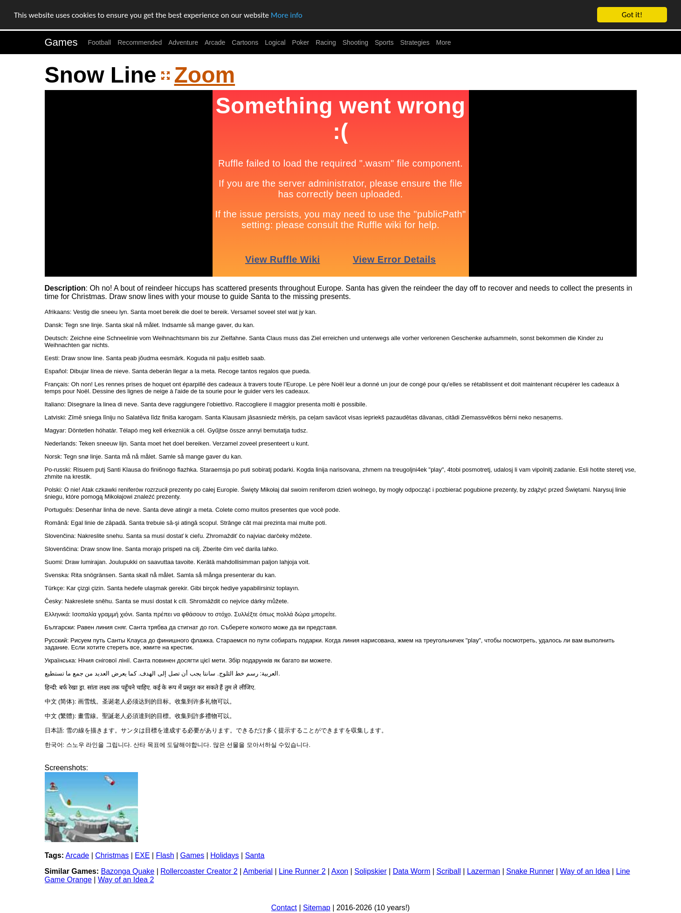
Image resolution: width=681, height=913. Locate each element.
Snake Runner (530, 871)
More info (287, 15)
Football (99, 42)
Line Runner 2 (302, 871)
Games (61, 42)
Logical (275, 42)
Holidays (224, 855)
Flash (165, 855)
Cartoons (245, 42)
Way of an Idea (585, 871)
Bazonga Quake (127, 871)
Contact (284, 908)
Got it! (632, 15)
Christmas (112, 855)
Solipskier (370, 871)
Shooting (355, 42)
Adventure (183, 42)
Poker (301, 42)
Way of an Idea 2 (126, 880)
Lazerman (483, 871)
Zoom (204, 75)
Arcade (215, 42)
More (443, 42)
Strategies (414, 42)
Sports (384, 42)
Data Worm (412, 871)
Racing (326, 42)
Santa (255, 855)
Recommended (139, 42)
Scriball (448, 871)
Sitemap (316, 908)
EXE (142, 855)
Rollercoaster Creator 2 (198, 871)
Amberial (258, 871)
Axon (339, 871)
